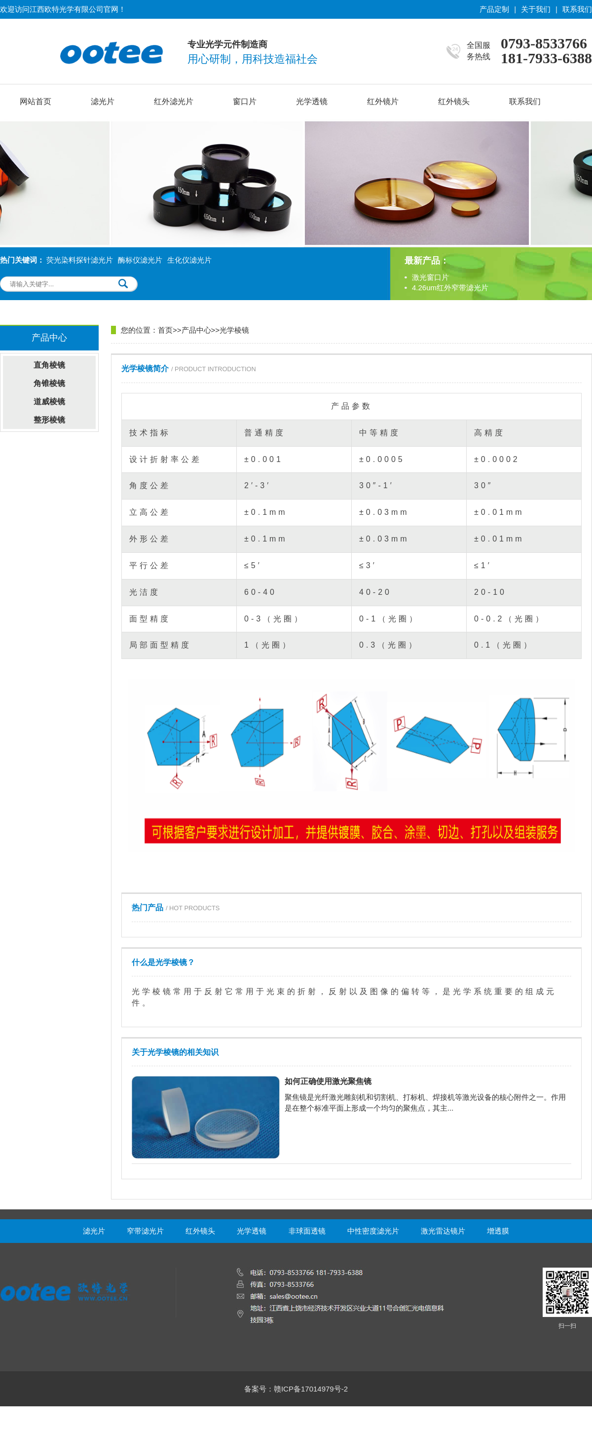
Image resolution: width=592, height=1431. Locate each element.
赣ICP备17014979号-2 (311, 1389)
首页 (165, 330)
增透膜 (498, 1231)
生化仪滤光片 (189, 260)
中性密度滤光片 (373, 1231)
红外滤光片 (173, 101)
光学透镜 (312, 101)
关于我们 (536, 9)
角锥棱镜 (49, 383)
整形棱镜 (49, 420)
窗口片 (245, 101)
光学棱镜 (234, 330)
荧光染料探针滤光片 (79, 260)
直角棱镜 (49, 365)
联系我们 (577, 9)
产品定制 (494, 9)
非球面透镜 (307, 1231)
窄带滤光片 (145, 1231)
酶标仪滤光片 (140, 260)
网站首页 (35, 101)
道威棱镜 (49, 401)
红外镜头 (454, 101)
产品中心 (196, 330)
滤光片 (102, 101)
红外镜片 (383, 101)
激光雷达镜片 (443, 1231)
